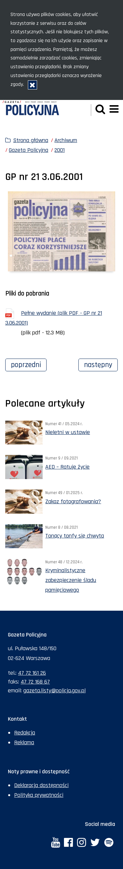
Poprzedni (29, 364)
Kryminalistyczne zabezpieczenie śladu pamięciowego (70, 580)
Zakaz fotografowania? (73, 501)
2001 (59, 150)
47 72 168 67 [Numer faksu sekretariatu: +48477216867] (35, 681)
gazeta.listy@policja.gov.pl (54, 690)
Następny (101, 364)
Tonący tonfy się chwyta (74, 535)
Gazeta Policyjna (28, 150)
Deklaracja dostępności (41, 785)
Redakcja (24, 732)
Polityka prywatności (38, 795)
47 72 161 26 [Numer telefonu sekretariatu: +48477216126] (32, 673)
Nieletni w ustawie (67, 432)
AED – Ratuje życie (67, 467)
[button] (100, 110)
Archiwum (65, 140)
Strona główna (30, 140)
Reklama (24, 742)
